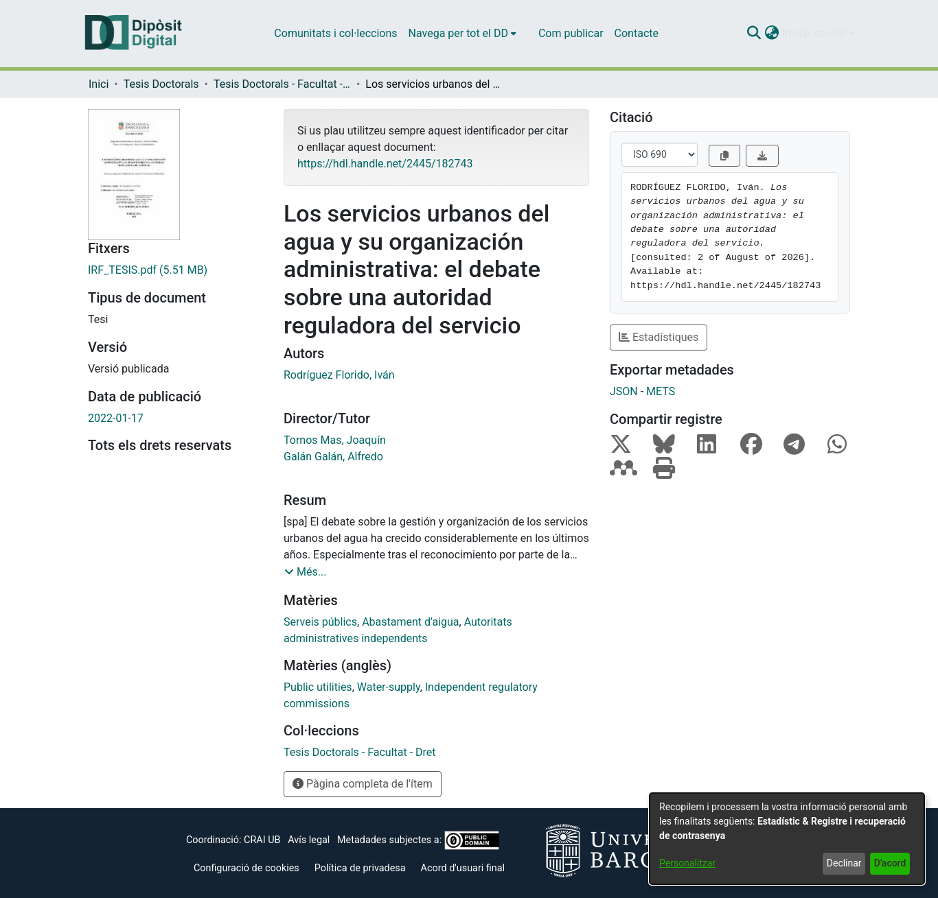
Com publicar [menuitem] (571, 33)
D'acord (890, 863)
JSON (624, 391)
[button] (753, 33)
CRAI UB (262, 840)
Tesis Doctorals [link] (161, 84)
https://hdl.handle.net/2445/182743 (384, 163)
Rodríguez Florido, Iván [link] (339, 374)
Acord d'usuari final (463, 868)
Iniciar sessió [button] (815, 33)
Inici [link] (98, 84)
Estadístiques (658, 337)
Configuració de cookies (246, 868)
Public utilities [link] (318, 687)
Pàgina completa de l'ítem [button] (363, 783)
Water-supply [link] (388, 687)
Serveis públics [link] (320, 621)
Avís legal (309, 840)
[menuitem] (462, 33)
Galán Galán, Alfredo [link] (333, 456)
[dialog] (787, 838)
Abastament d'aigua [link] (410, 621)
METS (660, 391)
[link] (175, 270)
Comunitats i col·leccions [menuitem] (335, 33)
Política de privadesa (360, 868)
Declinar (844, 863)
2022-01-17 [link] (116, 418)
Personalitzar (687, 863)
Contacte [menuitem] (637, 33)
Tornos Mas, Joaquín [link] (335, 440)
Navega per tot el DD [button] (458, 33)
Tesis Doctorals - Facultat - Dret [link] (282, 84)
